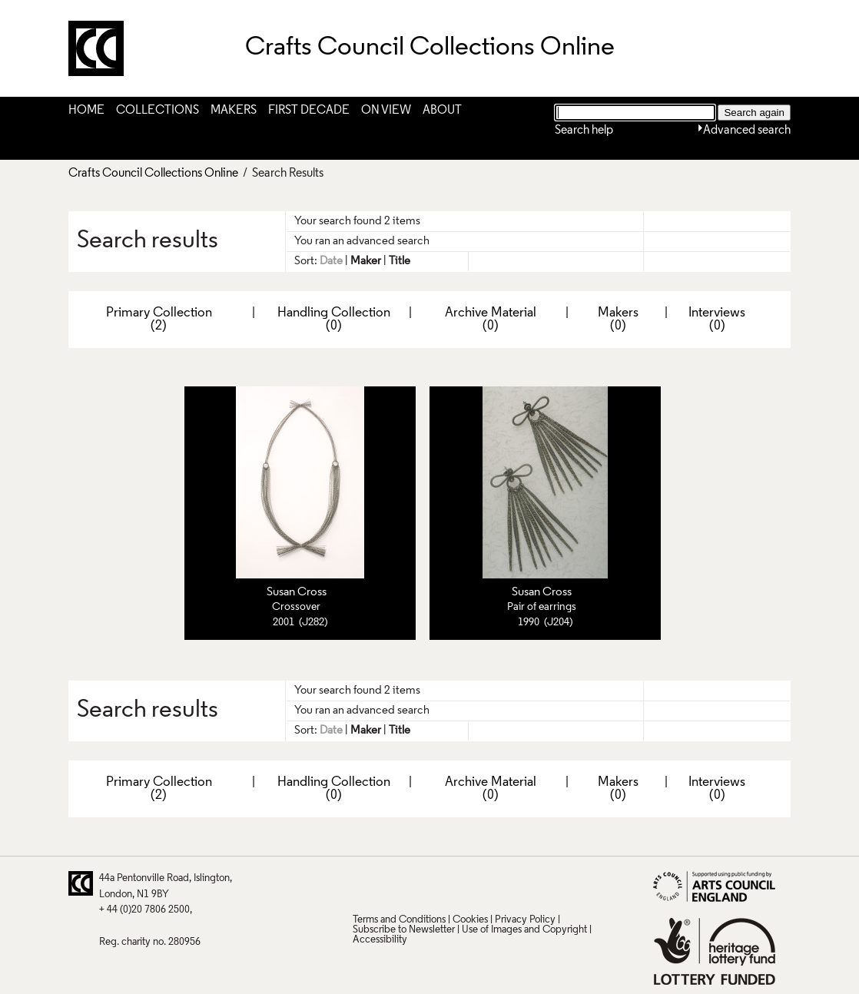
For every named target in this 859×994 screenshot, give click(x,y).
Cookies (470, 920)
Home (86, 110)
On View (386, 110)
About (442, 110)
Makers (234, 110)
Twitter (363, 883)
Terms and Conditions (399, 920)
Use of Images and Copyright (524, 930)
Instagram (513, 883)
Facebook (423, 883)
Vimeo (483, 883)
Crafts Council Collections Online (153, 173)
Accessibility (380, 940)
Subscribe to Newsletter (404, 930)
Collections (157, 110)
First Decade (309, 110)
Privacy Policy (525, 920)
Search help (584, 130)
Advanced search (747, 130)
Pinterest (393, 883)
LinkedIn (453, 883)
